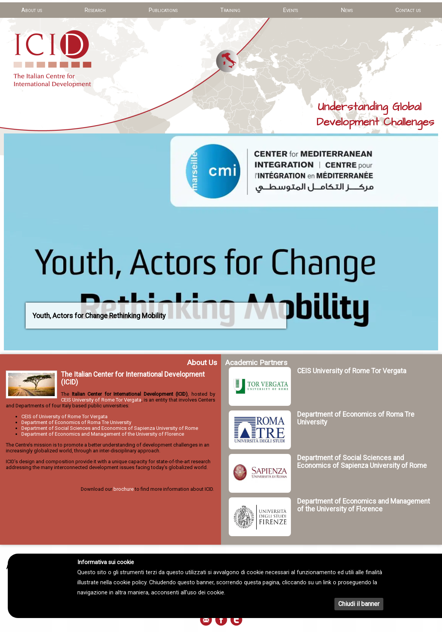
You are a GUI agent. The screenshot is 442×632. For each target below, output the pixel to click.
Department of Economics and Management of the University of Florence (102, 434)
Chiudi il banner (358, 604)
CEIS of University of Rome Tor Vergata (64, 416)
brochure (123, 489)
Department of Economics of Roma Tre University (76, 422)
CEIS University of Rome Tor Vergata (101, 400)
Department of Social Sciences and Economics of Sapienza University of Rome (109, 428)
